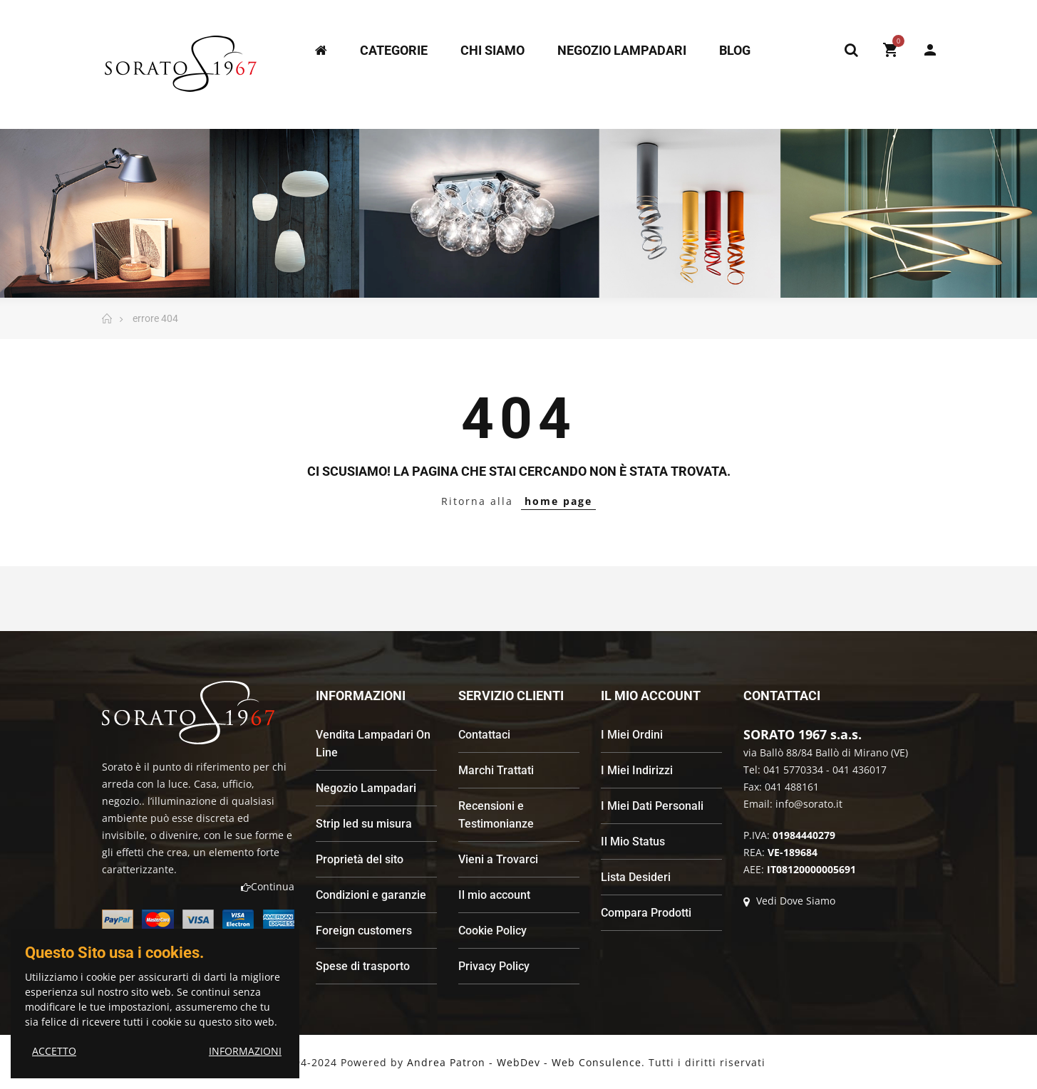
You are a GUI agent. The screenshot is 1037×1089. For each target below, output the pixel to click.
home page (558, 501)
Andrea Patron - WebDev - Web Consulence (524, 1062)
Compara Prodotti (646, 912)
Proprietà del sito (359, 859)
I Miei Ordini (632, 734)
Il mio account (494, 895)
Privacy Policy (494, 966)
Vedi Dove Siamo (789, 900)
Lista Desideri (636, 877)
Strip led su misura (364, 823)
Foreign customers (364, 930)
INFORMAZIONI (245, 1051)
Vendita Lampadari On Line (373, 743)
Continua (267, 886)
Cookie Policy (492, 930)
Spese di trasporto (363, 966)
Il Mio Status (633, 841)
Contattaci (484, 734)
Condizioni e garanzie (371, 895)
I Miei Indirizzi (637, 770)
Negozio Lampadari (366, 788)
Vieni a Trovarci (498, 859)
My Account (930, 49)
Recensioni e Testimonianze (496, 814)
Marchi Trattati (496, 770)
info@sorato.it (808, 804)
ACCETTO (54, 1051)
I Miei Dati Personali (652, 806)
